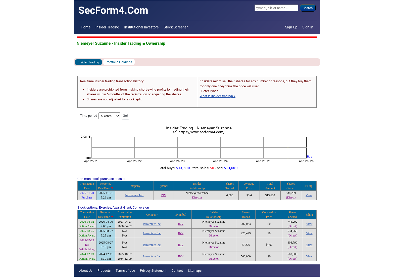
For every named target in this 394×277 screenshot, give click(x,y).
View (309, 195)
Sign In (307, 27)
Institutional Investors (141, 27)
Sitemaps (195, 270)
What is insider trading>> (217, 96)
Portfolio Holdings (119, 62)
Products (104, 270)
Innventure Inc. (134, 195)
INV (163, 195)
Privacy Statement (153, 270)
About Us (85, 270)
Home (85, 27)
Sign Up (291, 27)
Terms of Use (125, 270)
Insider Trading (107, 27)
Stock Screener (176, 27)
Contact (177, 270)
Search (308, 8)
